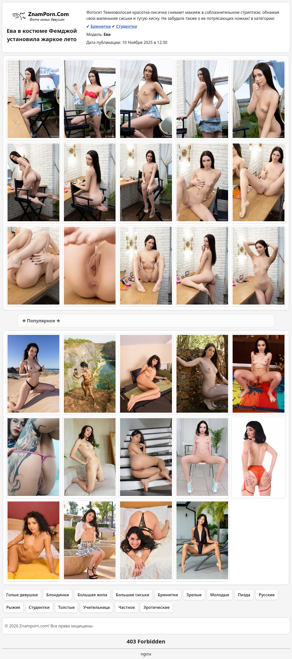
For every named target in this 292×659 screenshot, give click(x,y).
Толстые (66, 607)
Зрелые (194, 595)
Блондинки (57, 595)
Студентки (126, 26)
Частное (126, 607)
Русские (267, 595)
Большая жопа (92, 595)
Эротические (156, 607)
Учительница (96, 607)
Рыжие (13, 607)
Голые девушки (22, 595)
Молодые (219, 595)
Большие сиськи (132, 595)
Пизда (244, 595)
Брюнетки (101, 26)
